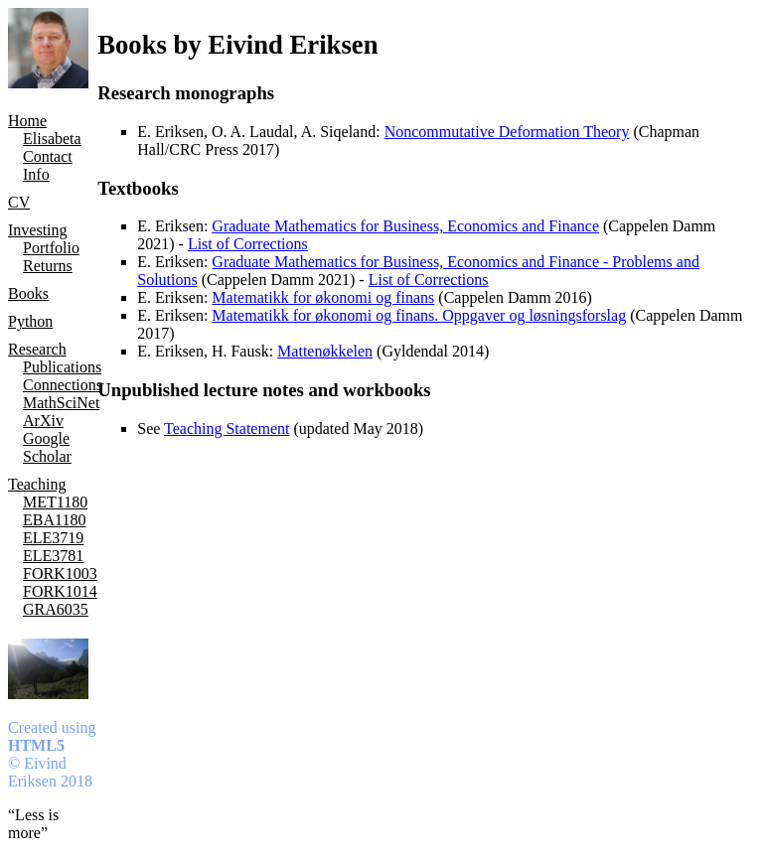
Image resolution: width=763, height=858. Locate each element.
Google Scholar (47, 447)
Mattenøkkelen (325, 351)
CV (19, 202)
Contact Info (48, 165)
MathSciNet (60, 402)
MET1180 (55, 502)
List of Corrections (248, 243)
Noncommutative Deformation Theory (507, 131)
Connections (60, 384)
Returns (48, 265)
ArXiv (43, 420)
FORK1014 (60, 591)
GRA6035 (55, 609)
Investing (38, 229)
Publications (60, 366)
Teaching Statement (226, 428)
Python (30, 321)
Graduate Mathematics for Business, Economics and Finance (405, 225)
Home (27, 120)
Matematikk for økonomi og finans (323, 297)
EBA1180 (54, 519)
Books (28, 293)
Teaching (37, 484)
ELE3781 (53, 555)
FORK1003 (60, 573)
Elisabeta (52, 138)
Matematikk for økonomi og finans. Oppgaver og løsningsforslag (419, 315)
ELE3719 (53, 537)
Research (37, 349)
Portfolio (51, 247)
